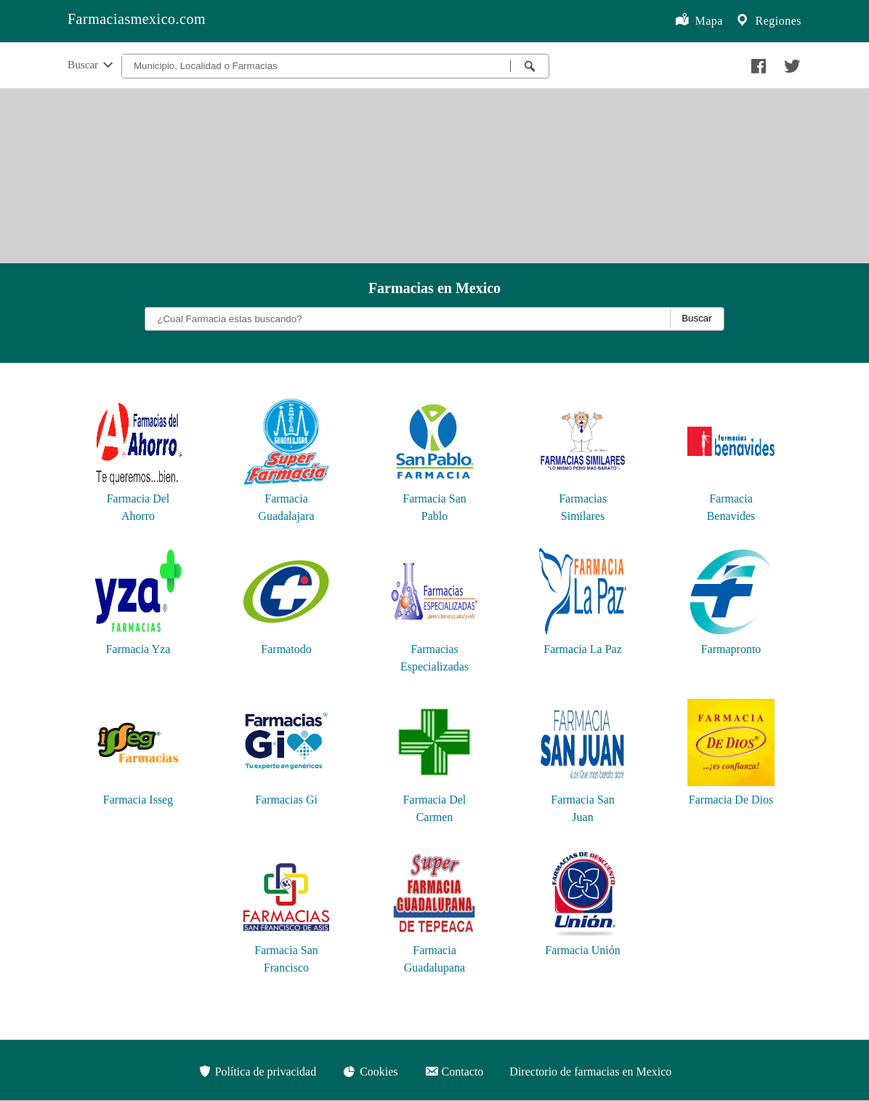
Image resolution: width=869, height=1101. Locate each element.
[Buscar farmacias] (530, 66)
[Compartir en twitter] (791, 62)
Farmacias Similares (582, 498)
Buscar (92, 65)
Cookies (369, 1071)
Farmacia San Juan (582, 799)
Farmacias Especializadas (434, 649)
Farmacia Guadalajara (286, 498)
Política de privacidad (257, 1071)
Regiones (768, 21)
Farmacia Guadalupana (434, 950)
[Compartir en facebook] (756, 62)
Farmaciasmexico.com (137, 19)
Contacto (454, 1071)
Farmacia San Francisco (286, 950)
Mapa (698, 21)
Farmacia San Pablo (434, 498)
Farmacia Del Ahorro (138, 498)
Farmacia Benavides (731, 498)
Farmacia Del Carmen (434, 799)
